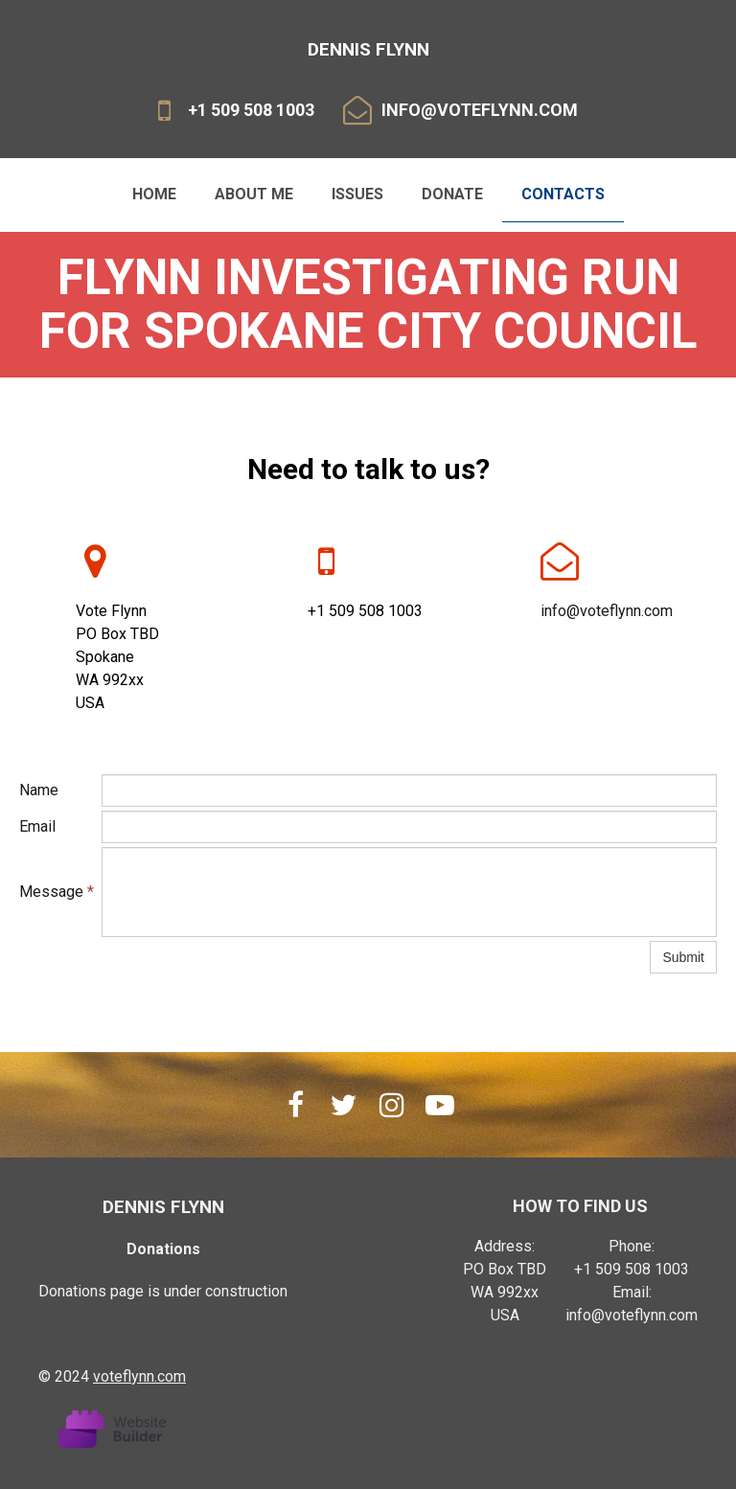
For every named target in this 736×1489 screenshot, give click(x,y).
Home (154, 194)
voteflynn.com (139, 1376)
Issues (357, 194)
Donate (452, 194)
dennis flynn (163, 1207)
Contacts (563, 194)
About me (254, 194)
